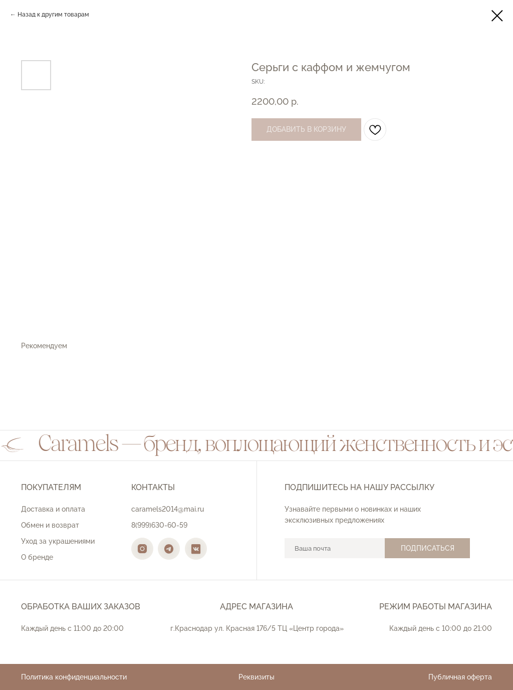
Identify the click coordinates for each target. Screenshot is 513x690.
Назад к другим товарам (53, 14)
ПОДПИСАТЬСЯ (427, 548)
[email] (335, 548)
